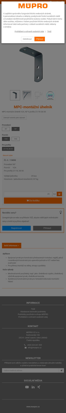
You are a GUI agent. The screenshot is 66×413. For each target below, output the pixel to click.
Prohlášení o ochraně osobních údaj (29, 31)
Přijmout (39, 39)
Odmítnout (27, 39)
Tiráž (49, 31)
